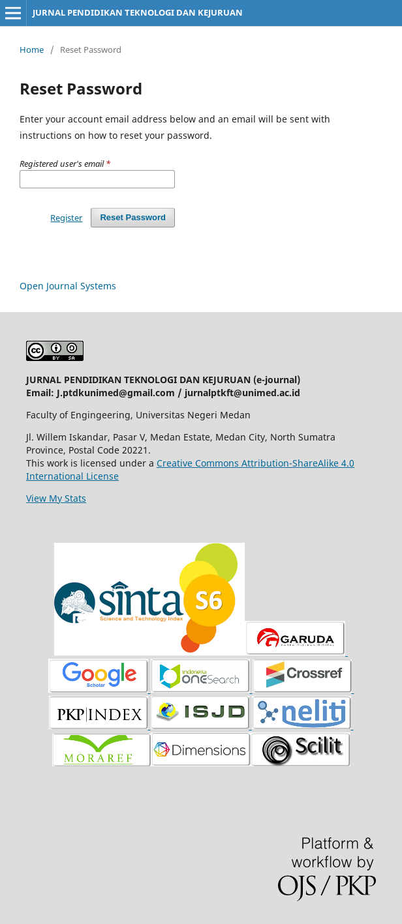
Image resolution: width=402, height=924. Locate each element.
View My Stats (56, 498)
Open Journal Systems (68, 286)
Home (32, 49)
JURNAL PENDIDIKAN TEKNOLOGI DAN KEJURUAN (138, 12)
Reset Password (133, 217)
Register (66, 218)
